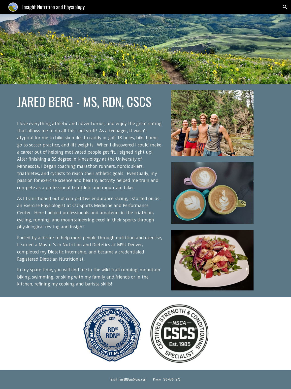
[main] (89, 101)
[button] (285, 7)
